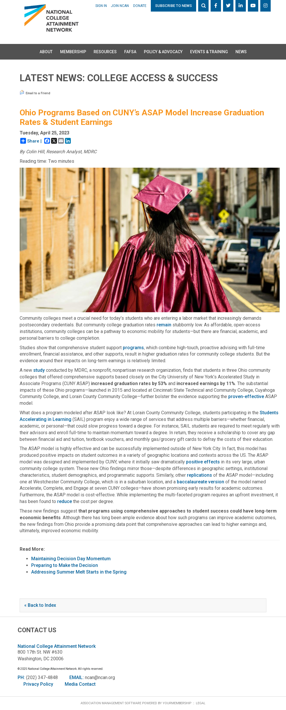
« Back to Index (40, 605)
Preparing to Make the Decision (64, 565)
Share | (31, 141)
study (39, 370)
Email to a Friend (35, 92)
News (241, 51)
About (46, 51)
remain (164, 325)
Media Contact (80, 684)
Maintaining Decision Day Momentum (71, 558)
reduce (64, 501)
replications (199, 475)
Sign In (101, 6)
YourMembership (177, 703)
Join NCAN (120, 6)
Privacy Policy (38, 684)
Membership (73, 51)
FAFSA (130, 51)
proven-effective (246, 396)
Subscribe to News (173, 5)
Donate (139, 6)
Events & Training (209, 51)
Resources (105, 51)
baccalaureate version (200, 482)
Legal (200, 703)
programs (133, 347)
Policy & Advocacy (163, 51)
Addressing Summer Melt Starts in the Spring (79, 572)
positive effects (203, 462)
